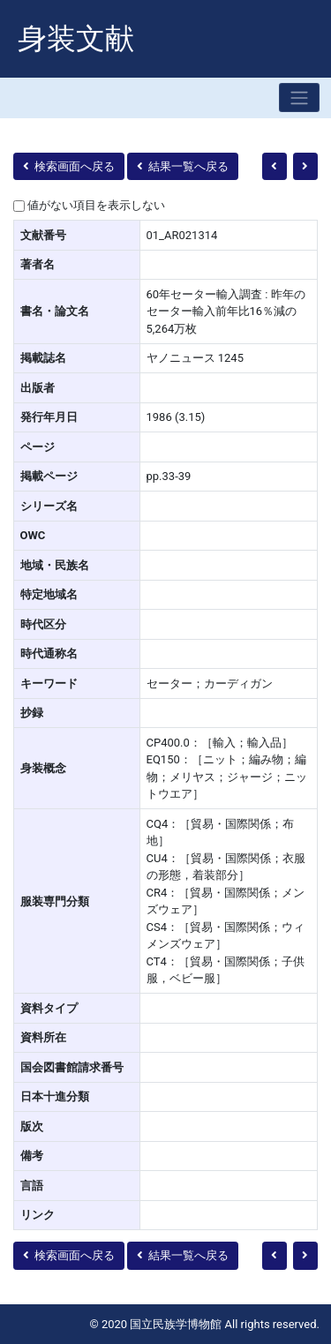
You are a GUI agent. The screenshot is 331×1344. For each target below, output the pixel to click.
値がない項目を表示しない (96, 205)
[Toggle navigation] (299, 97)
